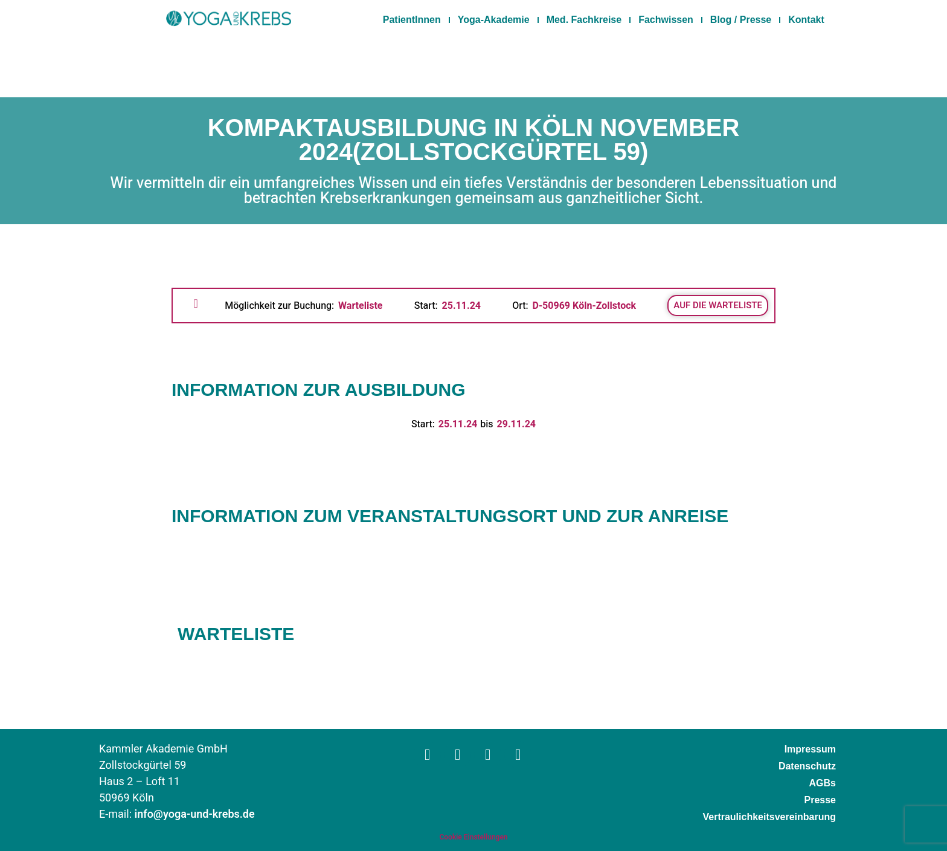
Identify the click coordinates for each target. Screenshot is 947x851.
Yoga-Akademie (494, 20)
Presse (820, 800)
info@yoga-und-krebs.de (195, 814)
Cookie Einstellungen (473, 837)
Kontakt (806, 20)
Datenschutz (807, 766)
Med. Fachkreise (584, 20)
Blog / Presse (740, 20)
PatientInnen (412, 20)
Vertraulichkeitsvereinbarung (769, 817)
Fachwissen (665, 20)
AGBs (822, 783)
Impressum (810, 749)
